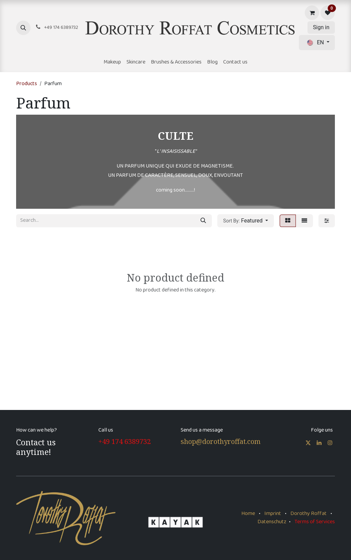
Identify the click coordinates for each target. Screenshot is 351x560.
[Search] (203, 220)
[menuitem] (112, 62)
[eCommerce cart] (312, 12)
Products (26, 84)
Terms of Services (314, 522)
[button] (23, 28)
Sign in (321, 27)
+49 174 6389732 (124, 441)
